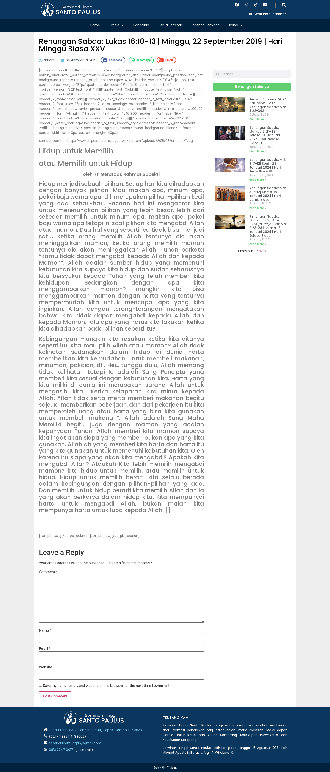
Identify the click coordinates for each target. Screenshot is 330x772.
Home (95, 25)
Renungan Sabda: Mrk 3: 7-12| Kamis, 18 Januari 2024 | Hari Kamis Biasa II (267, 194)
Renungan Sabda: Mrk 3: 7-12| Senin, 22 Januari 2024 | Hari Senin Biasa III (267, 165)
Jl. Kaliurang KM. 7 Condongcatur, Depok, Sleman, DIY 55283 (96, 730)
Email (44, 649)
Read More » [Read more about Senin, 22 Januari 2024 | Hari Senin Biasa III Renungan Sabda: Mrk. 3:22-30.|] (257, 119)
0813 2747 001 (60, 750)
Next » (261, 251)
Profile (117, 25)
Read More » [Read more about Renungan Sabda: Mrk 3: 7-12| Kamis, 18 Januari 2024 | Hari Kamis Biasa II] (257, 208)
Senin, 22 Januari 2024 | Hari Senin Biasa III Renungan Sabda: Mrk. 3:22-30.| (269, 105)
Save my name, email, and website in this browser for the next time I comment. (106, 686)
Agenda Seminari (206, 25)
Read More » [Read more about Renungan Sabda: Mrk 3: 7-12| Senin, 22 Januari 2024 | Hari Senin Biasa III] (257, 180)
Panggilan (141, 25)
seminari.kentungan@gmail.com (75, 743)
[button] (284, 5)
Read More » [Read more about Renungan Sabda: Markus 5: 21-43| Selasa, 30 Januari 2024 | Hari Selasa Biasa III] (257, 151)
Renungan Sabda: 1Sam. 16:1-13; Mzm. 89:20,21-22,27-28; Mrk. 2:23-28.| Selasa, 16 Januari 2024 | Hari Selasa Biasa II (268, 226)
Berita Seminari (171, 25)
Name (45, 630)
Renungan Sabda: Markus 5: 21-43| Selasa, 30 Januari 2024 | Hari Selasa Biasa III (264, 135)
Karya (235, 25)
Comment (48, 572)
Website (45, 667)
